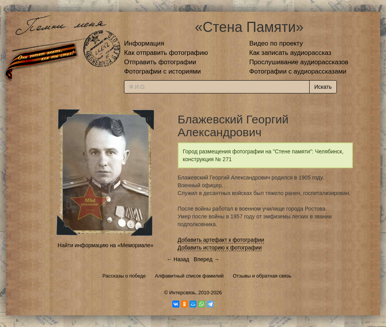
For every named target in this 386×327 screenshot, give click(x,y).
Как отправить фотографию (166, 52)
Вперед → (207, 259)
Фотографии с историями (162, 71)
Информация (144, 43)
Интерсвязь (182, 292)
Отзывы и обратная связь (262, 276)
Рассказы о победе (124, 276)
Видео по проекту (276, 43)
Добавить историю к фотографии (220, 247)
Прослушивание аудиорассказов (298, 62)
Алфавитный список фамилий (189, 276)
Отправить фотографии (160, 62)
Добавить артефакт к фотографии (221, 240)
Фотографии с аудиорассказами (297, 71)
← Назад (177, 259)
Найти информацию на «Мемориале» (105, 245)
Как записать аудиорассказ (290, 52)
